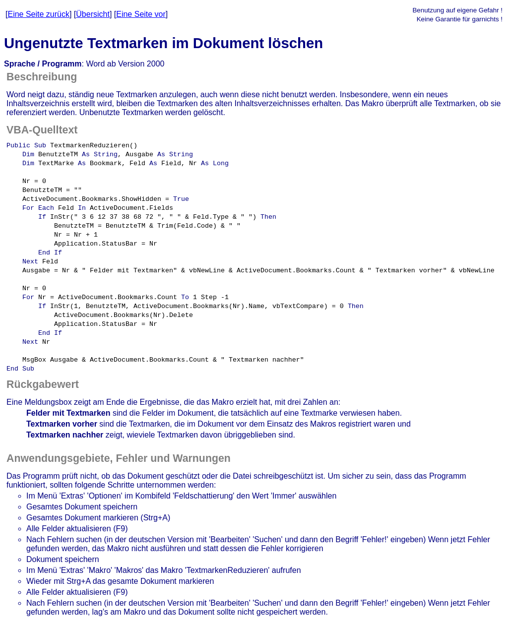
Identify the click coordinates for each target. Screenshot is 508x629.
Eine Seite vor (141, 14)
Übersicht (93, 14)
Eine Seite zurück (38, 14)
